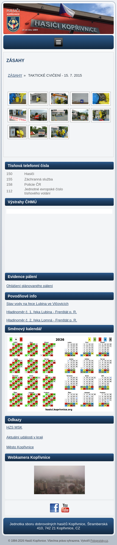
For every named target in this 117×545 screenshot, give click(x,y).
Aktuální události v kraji (24, 437)
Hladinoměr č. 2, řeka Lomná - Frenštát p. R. (41, 320)
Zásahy (15, 75)
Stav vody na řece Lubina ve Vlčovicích (37, 304)
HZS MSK (14, 427)
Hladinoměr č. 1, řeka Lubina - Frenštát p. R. (41, 312)
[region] (58, 18)
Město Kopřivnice (20, 447)
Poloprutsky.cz (99, 540)
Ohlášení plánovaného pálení (29, 286)
